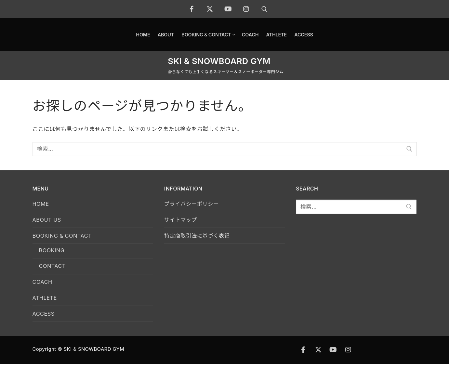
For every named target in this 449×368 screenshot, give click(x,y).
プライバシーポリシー (192, 204)
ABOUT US (47, 220)
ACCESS (44, 317)
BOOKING (52, 252)
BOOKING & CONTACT (64, 237)
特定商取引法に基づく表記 (198, 237)
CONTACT (53, 268)
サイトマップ (181, 220)
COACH (43, 285)
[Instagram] (246, 9)
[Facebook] (192, 9)
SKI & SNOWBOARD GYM (219, 61)
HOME (41, 204)
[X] (210, 9)
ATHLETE (45, 301)
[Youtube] (228, 9)
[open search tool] (264, 9)
